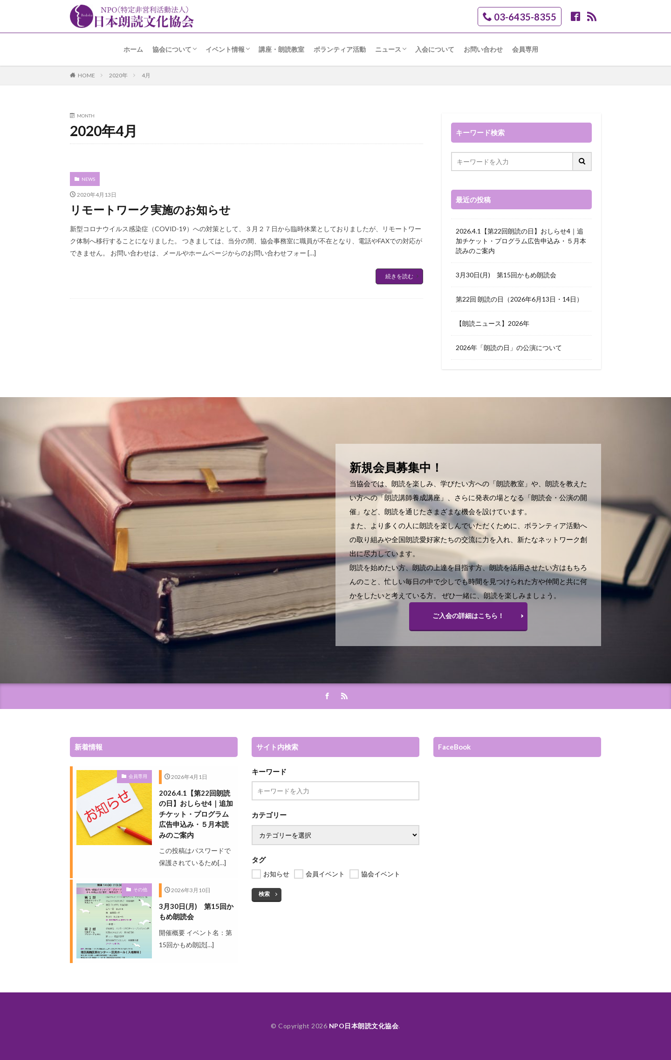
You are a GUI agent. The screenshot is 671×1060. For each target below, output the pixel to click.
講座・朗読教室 (281, 49)
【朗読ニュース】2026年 (492, 323)
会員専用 (525, 49)
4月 (146, 75)
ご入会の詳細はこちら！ (468, 615)
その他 (140, 889)
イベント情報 (225, 49)
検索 (264, 893)
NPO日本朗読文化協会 (364, 1026)
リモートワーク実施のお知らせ (150, 209)
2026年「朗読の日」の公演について (509, 347)
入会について (434, 49)
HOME (86, 75)
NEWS (88, 179)
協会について (172, 49)
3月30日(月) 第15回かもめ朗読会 (506, 275)
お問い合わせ (483, 49)
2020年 (118, 75)
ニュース (388, 49)
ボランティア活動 (340, 49)
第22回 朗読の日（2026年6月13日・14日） (519, 299)
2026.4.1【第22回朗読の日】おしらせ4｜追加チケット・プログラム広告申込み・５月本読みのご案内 (521, 241)
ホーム (133, 49)
